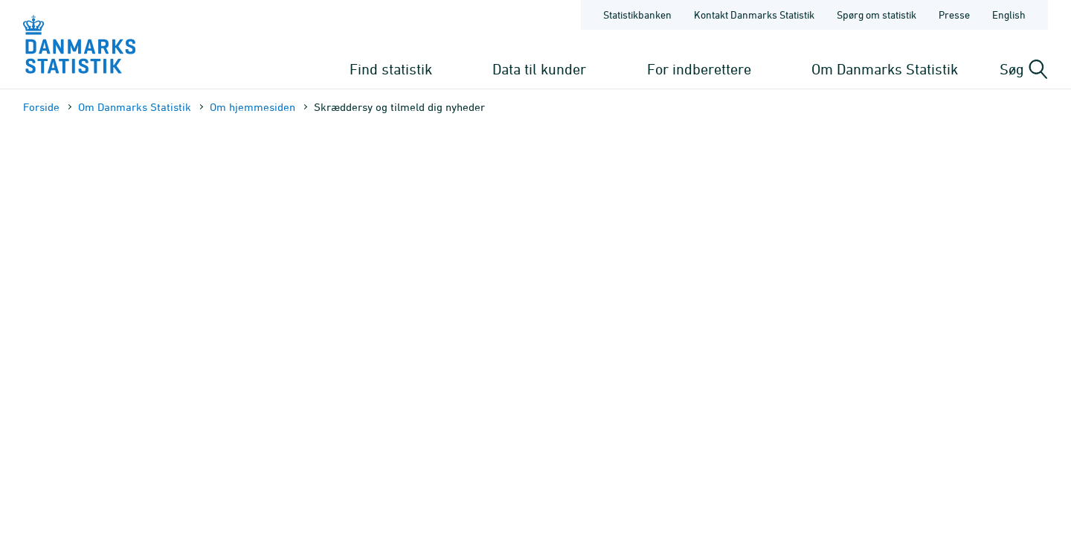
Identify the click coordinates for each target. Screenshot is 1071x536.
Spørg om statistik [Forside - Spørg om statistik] (876, 14)
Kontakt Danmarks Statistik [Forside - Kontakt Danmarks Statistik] (754, 14)
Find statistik (391, 68)
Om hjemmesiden (252, 106)
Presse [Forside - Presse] (954, 14)
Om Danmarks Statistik (884, 68)
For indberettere (699, 68)
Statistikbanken (637, 14)
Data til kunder (539, 68)
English (1009, 14)
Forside (41, 106)
